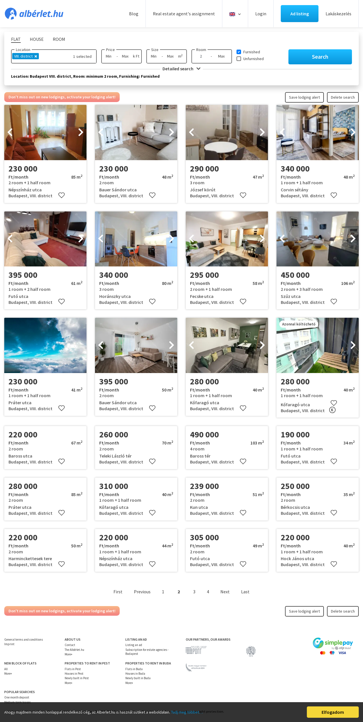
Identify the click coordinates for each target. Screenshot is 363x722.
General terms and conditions (23, 639)
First (118, 591)
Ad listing (299, 13)
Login (260, 13)
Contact (70, 645)
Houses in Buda (135, 674)
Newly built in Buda (138, 678)
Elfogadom (333, 712)
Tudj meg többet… (187, 712)
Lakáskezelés (338, 13)
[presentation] (10, 133)
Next (225, 591)
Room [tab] (59, 39)
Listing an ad (133, 645)
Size (155, 49)
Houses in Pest (74, 674)
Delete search (343, 97)
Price (110, 49)
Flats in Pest (73, 669)
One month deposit (16, 697)
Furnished (251, 51)
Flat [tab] (16, 39)
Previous (142, 591)
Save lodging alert (304, 97)
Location (23, 49)
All (6, 669)
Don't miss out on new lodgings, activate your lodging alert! (62, 96)
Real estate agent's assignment (184, 13)
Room (201, 49)
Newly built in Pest (77, 678)
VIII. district (25, 56)
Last (245, 591)
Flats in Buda (134, 669)
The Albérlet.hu (74, 650)
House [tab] (37, 39)
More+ (68, 654)
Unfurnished (253, 58)
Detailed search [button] (181, 68)
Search (320, 56)
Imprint (9, 644)
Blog (133, 13)
